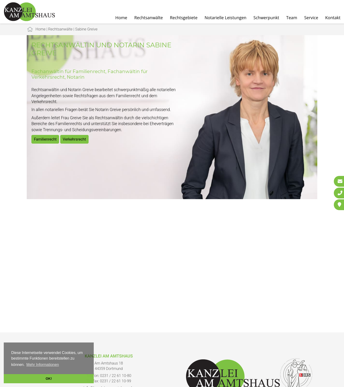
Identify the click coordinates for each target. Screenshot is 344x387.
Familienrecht (45, 139)
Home (121, 17)
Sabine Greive (86, 29)
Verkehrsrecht (74, 139)
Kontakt (332, 17)
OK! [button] (49, 378)
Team (291, 17)
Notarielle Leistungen (226, 17)
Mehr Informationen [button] (42, 365)
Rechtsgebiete (184, 17)
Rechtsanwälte (148, 17)
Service (311, 17)
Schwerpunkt (266, 17)
